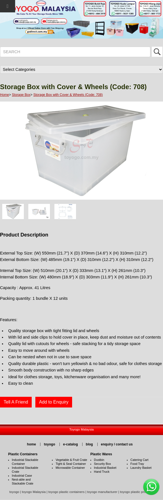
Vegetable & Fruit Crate (71, 459)
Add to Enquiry (53, 402)
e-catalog (70, 444)
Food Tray (137, 463)
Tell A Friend (16, 402)
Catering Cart (139, 459)
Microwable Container (70, 467)
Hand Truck (101, 471)
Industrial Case (22, 475)
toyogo (49, 444)
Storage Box (21, 95)
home (31, 444)
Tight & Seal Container (71, 463)
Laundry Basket (140, 467)
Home (4, 95)
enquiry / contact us (117, 444)
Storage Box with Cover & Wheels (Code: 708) (68, 95)
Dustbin (99, 459)
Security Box (102, 463)
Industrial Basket (105, 467)
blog (89, 444)
